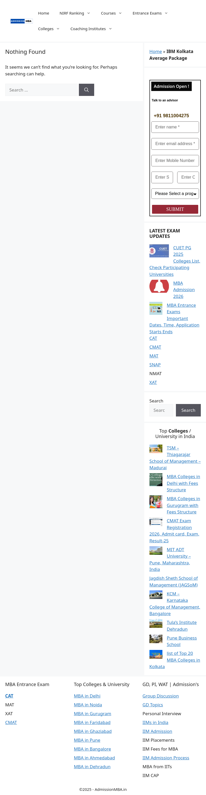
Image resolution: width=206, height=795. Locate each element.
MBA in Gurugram (92, 713)
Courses (114, 13)
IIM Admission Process (165, 758)
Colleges (51, 28)
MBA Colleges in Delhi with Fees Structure (183, 483)
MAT (154, 356)
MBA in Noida (88, 705)
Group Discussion (160, 696)
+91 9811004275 (171, 115)
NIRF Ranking (77, 13)
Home (43, 13)
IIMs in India (155, 722)
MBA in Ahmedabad (94, 758)
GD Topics (152, 705)
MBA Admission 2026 (184, 289)
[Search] (86, 90)
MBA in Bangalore (92, 749)
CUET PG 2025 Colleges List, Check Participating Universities (174, 261)
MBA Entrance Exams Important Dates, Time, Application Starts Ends (174, 318)
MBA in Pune (87, 740)
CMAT (155, 347)
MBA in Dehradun (92, 767)
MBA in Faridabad (92, 722)
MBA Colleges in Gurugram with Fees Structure (183, 505)
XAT (153, 382)
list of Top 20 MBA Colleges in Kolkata (174, 659)
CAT (153, 338)
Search (156, 401)
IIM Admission (157, 731)
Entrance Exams (153, 13)
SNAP (155, 365)
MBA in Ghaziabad (93, 731)
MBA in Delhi (87, 696)
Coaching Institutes (93, 28)
